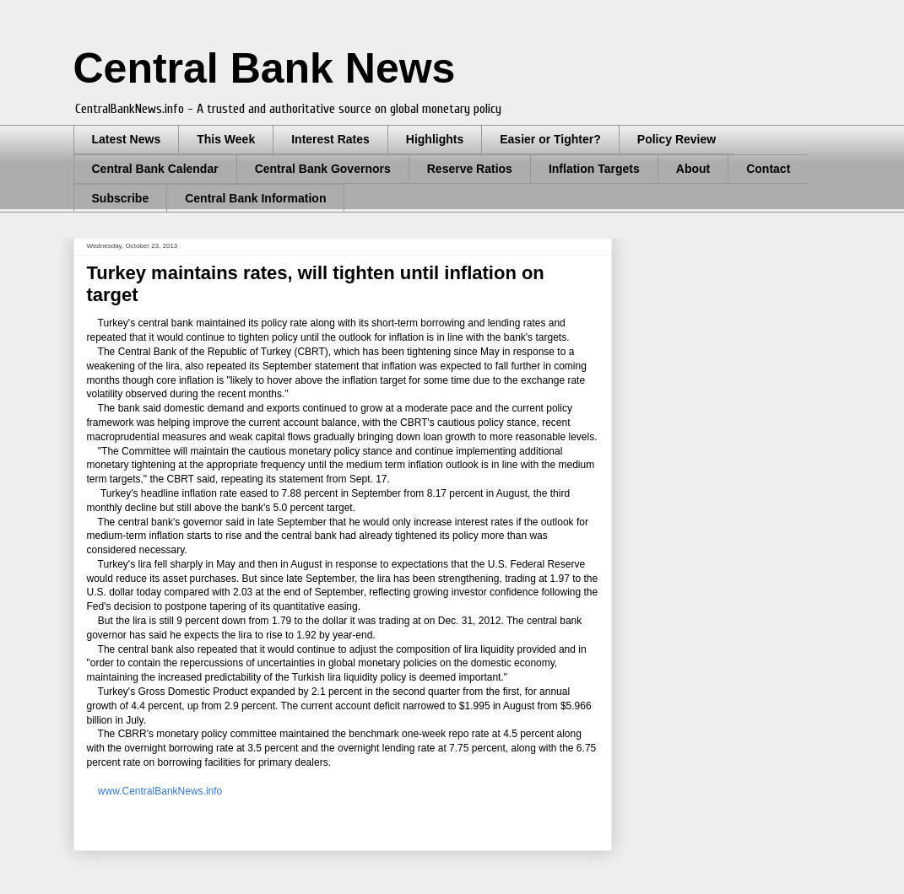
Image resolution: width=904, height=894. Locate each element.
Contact (768, 168)
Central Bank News (264, 68)
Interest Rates (330, 139)
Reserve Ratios (469, 168)
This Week (226, 139)
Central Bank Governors (323, 168)
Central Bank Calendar (155, 168)
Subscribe (120, 198)
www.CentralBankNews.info (160, 791)
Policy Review (676, 139)
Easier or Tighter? (550, 139)
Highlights (434, 139)
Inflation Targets (594, 168)
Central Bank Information (255, 198)
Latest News (126, 139)
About (693, 168)
